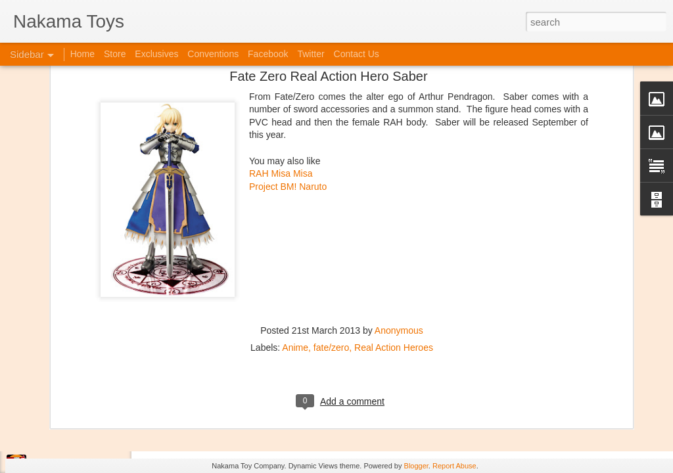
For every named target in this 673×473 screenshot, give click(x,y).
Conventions (213, 54)
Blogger (416, 466)
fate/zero (331, 237)
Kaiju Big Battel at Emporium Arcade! (97, 405)
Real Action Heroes (393, 237)
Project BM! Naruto (288, 76)
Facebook (268, 54)
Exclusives (156, 54)
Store (115, 54)
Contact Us (356, 54)
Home (82, 54)
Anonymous (399, 220)
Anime (295, 237)
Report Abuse (454, 466)
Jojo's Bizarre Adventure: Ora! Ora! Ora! (102, 434)
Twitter (310, 54)
